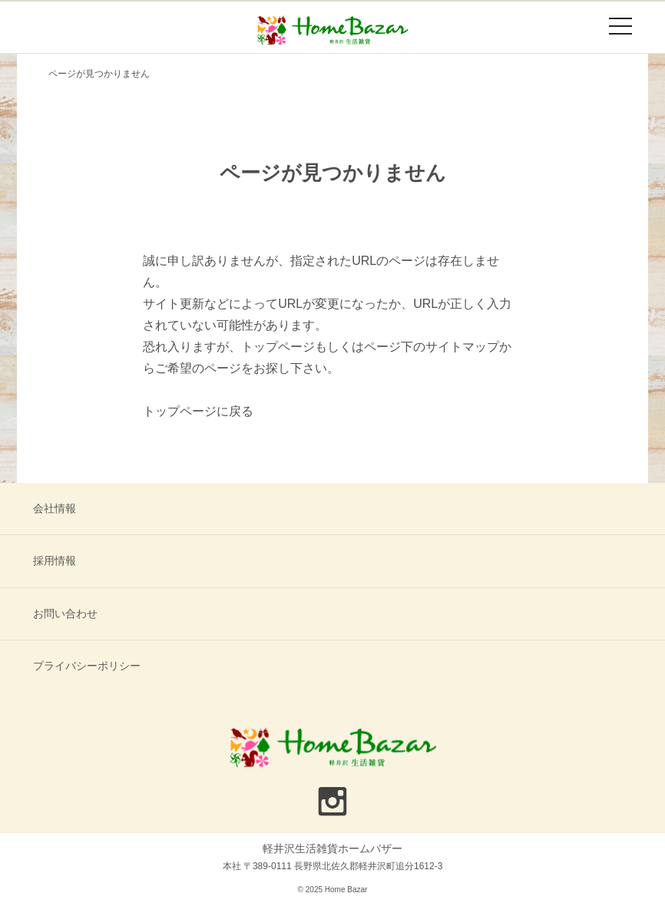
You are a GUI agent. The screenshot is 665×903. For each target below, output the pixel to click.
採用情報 (54, 560)
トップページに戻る (198, 411)
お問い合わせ (65, 613)
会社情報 (54, 508)
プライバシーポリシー (87, 666)
